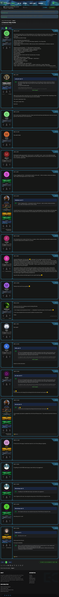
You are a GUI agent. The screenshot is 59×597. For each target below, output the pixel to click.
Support (30, 576)
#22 (57, 74)
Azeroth (10, 318)
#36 (57, 440)
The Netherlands (8, 547)
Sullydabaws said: (18, 200)
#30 (57, 282)
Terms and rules (32, 579)
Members (40, 3)
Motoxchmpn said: (18, 488)
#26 (57, 171)
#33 (57, 343)
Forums (13, 3)
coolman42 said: (18, 79)
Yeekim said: (17, 532)
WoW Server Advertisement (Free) (7, 589)
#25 (57, 151)
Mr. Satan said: (18, 375)
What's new (33, 3)
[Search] (31, 7)
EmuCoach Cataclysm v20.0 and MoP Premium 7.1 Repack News (11, 7)
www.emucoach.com (37, 48)
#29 (57, 255)
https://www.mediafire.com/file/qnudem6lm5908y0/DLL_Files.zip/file (29, 547)
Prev (2, 28)
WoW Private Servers (4, 591)
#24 (57, 131)
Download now (4, 17)
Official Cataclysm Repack (5, 586)
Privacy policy (31, 581)
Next (10, 28)
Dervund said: (17, 404)
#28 (57, 235)
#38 (57, 484)
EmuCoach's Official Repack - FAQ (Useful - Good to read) (29, 264)
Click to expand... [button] (35, 90)
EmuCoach (31, 582)
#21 (57, 30)
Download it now (4, 12)
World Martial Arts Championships (8, 230)
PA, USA (10, 94)
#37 (57, 464)
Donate (30, 575)
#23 (57, 111)
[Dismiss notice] (57, 11)
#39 (57, 504)
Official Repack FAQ (4, 588)
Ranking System (32, 578)
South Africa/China (8, 271)
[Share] (55, 31)
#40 (57, 528)
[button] (16, 3)
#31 (57, 302)
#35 (57, 400)
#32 (57, 323)
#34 (57, 371)
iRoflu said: (17, 348)
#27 (57, 195)
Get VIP (19, 3)
